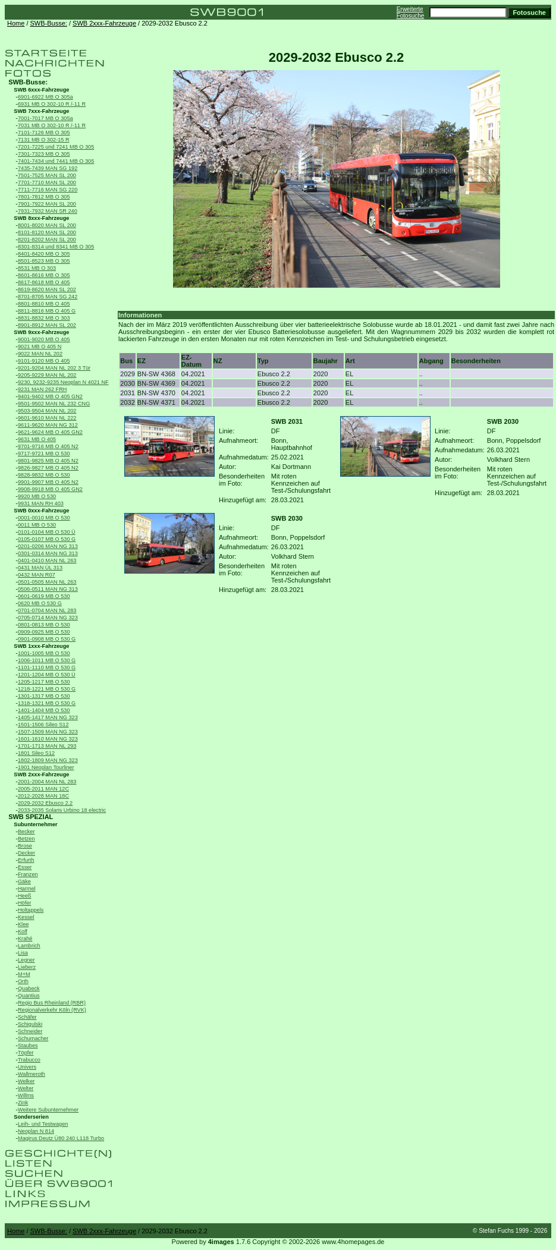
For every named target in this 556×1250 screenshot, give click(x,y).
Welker (26, 1081)
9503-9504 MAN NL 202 (47, 411)
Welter (25, 1088)
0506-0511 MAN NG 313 (48, 589)
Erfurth (26, 860)
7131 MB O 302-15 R (44, 140)
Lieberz (27, 967)
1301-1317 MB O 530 (44, 696)
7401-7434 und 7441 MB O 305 (56, 161)
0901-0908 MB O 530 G (47, 639)
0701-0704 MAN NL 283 (47, 610)
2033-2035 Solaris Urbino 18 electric (62, 810)
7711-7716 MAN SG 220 (47, 190)
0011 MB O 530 (37, 525)
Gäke (24, 881)
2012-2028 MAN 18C (43, 796)
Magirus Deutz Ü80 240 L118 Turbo (61, 1138)
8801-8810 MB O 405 (44, 304)
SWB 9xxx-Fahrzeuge (41, 332)
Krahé (25, 939)
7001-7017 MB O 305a (45, 118)
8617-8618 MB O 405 (44, 282)
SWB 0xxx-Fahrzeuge (41, 511)
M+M (24, 974)
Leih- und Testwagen (43, 1124)
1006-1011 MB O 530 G (47, 660)
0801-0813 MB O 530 (44, 625)
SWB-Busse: (48, 23)
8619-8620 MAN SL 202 (47, 289)
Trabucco (29, 1060)
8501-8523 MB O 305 (44, 261)
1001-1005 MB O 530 (44, 653)
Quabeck (29, 988)
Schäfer (27, 1017)
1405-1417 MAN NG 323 (48, 717)
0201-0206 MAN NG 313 (48, 546)
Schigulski (30, 1024)
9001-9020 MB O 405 (44, 339)
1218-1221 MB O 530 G (47, 689)
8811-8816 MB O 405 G (47, 311)
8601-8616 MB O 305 (44, 275)
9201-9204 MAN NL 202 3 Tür (54, 368)
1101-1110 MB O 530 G (47, 667)
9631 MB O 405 (37, 439)
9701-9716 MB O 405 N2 (48, 446)
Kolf (22, 931)
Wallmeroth (31, 1074)
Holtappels (30, 910)
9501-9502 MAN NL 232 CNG (54, 404)
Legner (26, 960)
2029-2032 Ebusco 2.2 (45, 803)
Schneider (30, 1031)
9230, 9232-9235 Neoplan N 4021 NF (63, 382)
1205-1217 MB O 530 (44, 682)
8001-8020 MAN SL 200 (47, 225)
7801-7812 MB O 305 (44, 197)
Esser (25, 867)
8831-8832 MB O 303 (44, 318)
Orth (23, 981)
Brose (25, 846)
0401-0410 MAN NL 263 (47, 560)
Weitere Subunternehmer (48, 1110)
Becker (26, 832)
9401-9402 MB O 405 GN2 (50, 396)
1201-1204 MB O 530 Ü (47, 675)
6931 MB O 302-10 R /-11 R (52, 104)
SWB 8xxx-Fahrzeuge (41, 218)
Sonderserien (31, 1117)
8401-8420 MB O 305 (44, 254)
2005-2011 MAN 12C (43, 789)
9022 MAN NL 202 (40, 354)
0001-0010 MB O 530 (44, 518)
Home (15, 23)
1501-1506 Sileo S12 (43, 725)
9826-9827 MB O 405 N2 (48, 468)
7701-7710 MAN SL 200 (47, 182)
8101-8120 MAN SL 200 (47, 232)
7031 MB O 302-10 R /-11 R (52, 125)
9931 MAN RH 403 (41, 503)
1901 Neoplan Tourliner (46, 767)
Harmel (27, 889)
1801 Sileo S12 (36, 753)
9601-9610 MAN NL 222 (47, 418)
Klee (23, 924)
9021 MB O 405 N (39, 347)
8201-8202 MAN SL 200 (47, 240)
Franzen (28, 874)
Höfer (24, 903)
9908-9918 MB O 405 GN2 (50, 489)
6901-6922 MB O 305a (45, 97)
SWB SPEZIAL (30, 816)
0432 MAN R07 (36, 575)
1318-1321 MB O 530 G (47, 703)
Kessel (26, 917)
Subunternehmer (35, 824)
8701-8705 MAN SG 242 (47, 297)
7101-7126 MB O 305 (44, 133)
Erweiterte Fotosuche (411, 12)
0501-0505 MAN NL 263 (47, 582)
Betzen (26, 839)
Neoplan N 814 (36, 1131)
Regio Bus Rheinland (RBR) (52, 1003)
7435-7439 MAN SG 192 (47, 168)
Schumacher (33, 1038)
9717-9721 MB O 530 (44, 453)
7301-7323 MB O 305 (44, 154)
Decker (26, 853)
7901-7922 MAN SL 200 (47, 204)
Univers (27, 1067)
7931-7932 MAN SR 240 (47, 211)
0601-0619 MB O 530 (44, 596)
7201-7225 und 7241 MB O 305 (56, 147)
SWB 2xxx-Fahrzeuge (104, 23)
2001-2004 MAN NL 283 (47, 782)
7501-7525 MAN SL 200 (47, 175)
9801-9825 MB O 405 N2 (48, 461)
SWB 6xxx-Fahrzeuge (41, 90)
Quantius (29, 996)
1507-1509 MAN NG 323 (48, 732)
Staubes (28, 1046)
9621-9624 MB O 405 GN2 (50, 432)
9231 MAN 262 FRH (42, 389)
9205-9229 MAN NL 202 (47, 375)
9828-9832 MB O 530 (44, 475)
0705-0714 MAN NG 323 (48, 618)
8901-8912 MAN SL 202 (47, 325)
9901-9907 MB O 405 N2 (48, 482)
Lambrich (29, 946)
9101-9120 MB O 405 (44, 361)
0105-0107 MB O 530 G (47, 539)
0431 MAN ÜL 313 (40, 568)
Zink (23, 1103)
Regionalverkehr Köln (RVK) (52, 1010)
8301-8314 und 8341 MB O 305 (56, 247)
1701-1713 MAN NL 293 (47, 746)
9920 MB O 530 (37, 496)
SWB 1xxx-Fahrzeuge (41, 646)
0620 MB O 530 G (40, 603)
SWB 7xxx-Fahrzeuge (41, 111)
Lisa (23, 953)
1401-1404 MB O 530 (44, 710)
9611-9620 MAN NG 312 (48, 425)
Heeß (24, 896)
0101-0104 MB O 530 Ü (47, 532)
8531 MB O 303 (37, 268)
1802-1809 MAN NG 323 (48, 760)
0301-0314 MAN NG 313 (48, 553)
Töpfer (25, 1053)
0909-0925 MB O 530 (44, 632)
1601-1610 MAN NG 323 (48, 739)
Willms (26, 1095)
